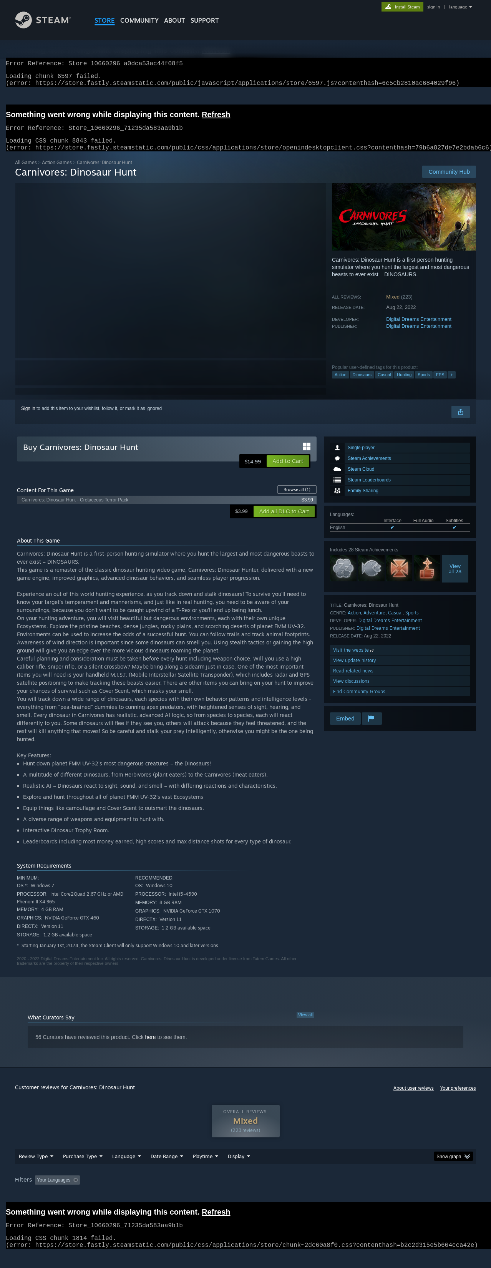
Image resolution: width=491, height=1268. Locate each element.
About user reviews (413, 1097)
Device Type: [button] (409, 1194)
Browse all (297, 498)
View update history (354, 669)
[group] (245, 1195)
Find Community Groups (359, 701)
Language (123, 1171)
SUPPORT (205, 20)
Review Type (33, 1171)
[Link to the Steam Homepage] (49, 26)
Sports (424, 384)
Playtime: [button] (190, 1194)
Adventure (374, 622)
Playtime (202, 1171)
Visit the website (354, 659)
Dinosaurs (362, 384)
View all (305, 1024)
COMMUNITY (139, 20)
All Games (26, 171)
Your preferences (458, 1097)
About (174, 20)
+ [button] (451, 384)
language (458, 7)
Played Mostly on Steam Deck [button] (246, 1194)
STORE (105, 20)
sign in (433, 7)
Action (341, 384)
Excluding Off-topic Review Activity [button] (131, 1194)
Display (236, 1171)
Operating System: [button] (310, 1194)
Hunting (404, 384)
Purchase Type (80, 1171)
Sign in (28, 417)
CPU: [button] (349, 1194)
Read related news (353, 680)
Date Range (164, 1171)
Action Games (57, 171)
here (150, 1046)
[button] (288, 470)
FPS (440, 384)
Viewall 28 (455, 578)
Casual (384, 384)
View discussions (351, 690)
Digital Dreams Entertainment (418, 328)
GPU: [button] (375, 1194)
